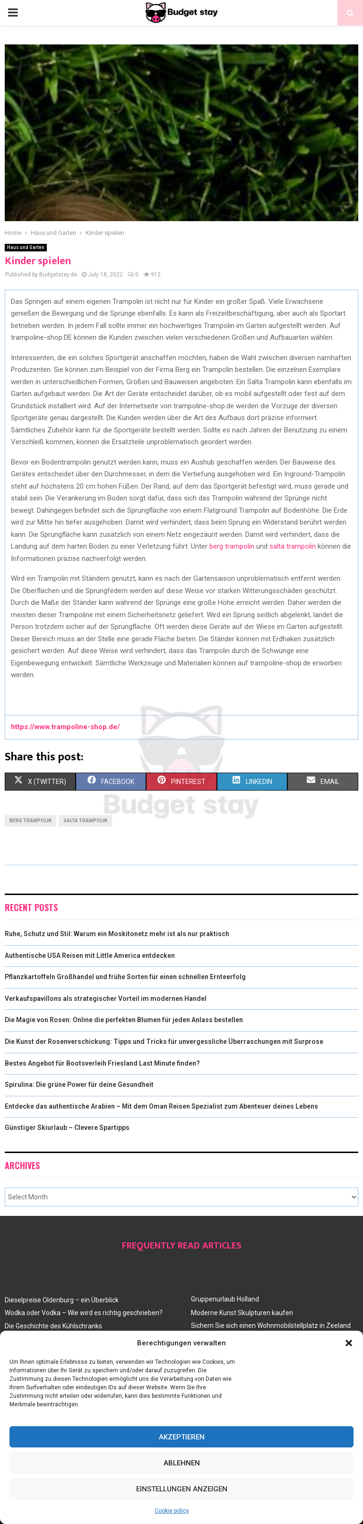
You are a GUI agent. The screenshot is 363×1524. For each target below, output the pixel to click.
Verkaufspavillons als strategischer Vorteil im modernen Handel (106, 998)
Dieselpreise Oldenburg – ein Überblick (62, 1300)
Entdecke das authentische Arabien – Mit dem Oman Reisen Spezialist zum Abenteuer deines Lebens (161, 1106)
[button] (349, 1343)
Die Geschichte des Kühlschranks (53, 1326)
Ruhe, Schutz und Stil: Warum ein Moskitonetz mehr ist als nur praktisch (117, 934)
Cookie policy (172, 1510)
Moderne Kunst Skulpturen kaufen (242, 1313)
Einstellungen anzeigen (181, 1489)
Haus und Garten (25, 247)
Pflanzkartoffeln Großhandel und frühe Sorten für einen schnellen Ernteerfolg (125, 977)
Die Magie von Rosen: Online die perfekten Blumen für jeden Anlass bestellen (124, 1020)
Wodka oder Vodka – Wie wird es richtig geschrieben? (84, 1313)
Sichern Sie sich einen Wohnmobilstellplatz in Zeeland (271, 1325)
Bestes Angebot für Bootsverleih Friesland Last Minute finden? (102, 1063)
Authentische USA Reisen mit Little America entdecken (90, 955)
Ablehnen (182, 1463)
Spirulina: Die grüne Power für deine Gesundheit (79, 1084)
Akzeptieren (182, 1437)
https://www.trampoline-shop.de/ (65, 727)
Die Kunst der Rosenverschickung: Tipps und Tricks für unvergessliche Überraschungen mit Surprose (164, 1041)
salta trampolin (292, 546)
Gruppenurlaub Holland (225, 1299)
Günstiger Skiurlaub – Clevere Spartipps (67, 1127)
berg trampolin (231, 546)
